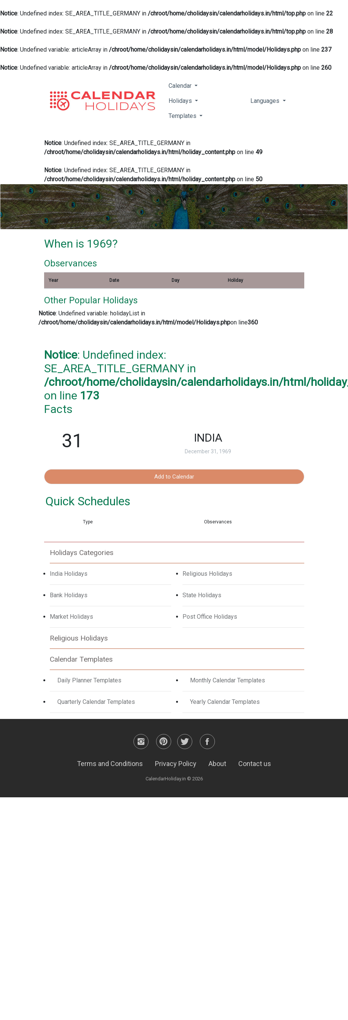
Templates (183, 115)
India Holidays (68, 573)
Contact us (254, 764)
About (217, 764)
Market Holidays (71, 616)
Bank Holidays (68, 595)
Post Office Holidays (209, 616)
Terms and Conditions (110, 764)
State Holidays (201, 595)
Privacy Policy (175, 764)
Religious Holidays (207, 573)
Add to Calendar (174, 476)
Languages (265, 100)
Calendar (181, 85)
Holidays (181, 100)
